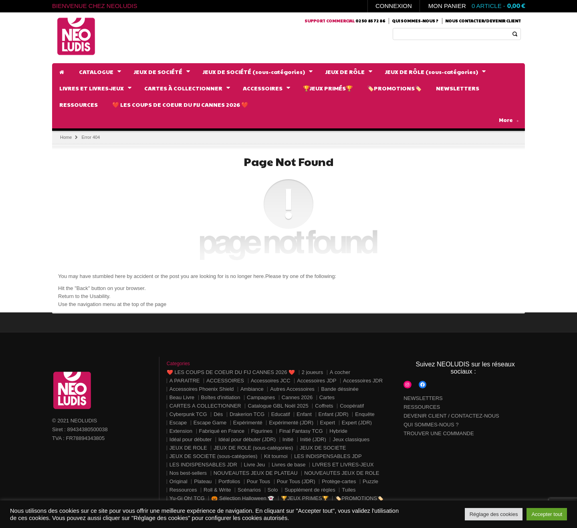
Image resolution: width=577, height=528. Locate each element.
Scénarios (249, 490)
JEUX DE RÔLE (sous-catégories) (253, 448)
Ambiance (252, 389)
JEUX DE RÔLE (188, 448)
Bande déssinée (339, 389)
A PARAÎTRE (184, 380)
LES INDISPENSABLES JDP (327, 456)
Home (66, 137)
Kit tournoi (276, 456)
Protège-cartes (339, 481)
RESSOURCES (421, 407)
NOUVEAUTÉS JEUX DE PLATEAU (256, 473)
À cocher (340, 372)
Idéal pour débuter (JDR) (247, 439)
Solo (273, 490)
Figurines (261, 431)
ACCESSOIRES (225, 380)
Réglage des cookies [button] (494, 514)
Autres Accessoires (292, 389)
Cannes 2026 (297, 397)
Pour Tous (258, 481)
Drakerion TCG (247, 414)
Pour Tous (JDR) (296, 481)
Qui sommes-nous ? (415, 21)
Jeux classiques (351, 439)
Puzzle (370, 481)
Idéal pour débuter (190, 439)
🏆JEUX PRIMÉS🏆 (305, 498)
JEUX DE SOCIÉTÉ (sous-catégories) (213, 456)
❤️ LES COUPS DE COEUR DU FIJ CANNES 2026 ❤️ (231, 372)
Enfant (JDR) (334, 414)
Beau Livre (181, 397)
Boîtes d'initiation (220, 397)
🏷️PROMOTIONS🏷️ (359, 498)
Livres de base (289, 464)
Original (178, 481)
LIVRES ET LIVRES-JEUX (343, 464)
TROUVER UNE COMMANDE (438, 433)
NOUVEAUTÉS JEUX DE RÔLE (341, 473)
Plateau (203, 481)
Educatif (280, 414)
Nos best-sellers (188, 473)
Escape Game (210, 422)
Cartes (327, 397)
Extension (180, 431)
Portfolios (229, 481)
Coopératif (352, 406)
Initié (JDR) (313, 439)
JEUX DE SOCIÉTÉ (323, 448)
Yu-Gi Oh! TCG (187, 498)
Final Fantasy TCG (301, 431)
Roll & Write (217, 490)
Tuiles (348, 490)
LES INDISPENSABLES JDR (203, 464)
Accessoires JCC (271, 380)
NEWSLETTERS (423, 398)
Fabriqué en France (221, 431)
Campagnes (261, 397)
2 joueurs (312, 372)
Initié (287, 439)
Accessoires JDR (363, 380)
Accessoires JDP (316, 380)
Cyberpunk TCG (188, 414)
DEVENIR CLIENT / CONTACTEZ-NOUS (451, 416)
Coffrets (324, 406)
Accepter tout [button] (546, 514)
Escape (178, 422)
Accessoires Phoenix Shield (201, 389)
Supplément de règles (309, 490)
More (509, 120)
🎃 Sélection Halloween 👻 (242, 498)
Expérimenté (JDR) (291, 422)
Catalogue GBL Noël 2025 (278, 406)
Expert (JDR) (357, 422)
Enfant (304, 414)
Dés (218, 414)
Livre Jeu (254, 464)
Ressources (183, 490)
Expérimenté (247, 422)
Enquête (364, 414)
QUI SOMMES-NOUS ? (430, 425)
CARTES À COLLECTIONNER (205, 406)
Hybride (338, 431)
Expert (327, 422)
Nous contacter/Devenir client (483, 21)
